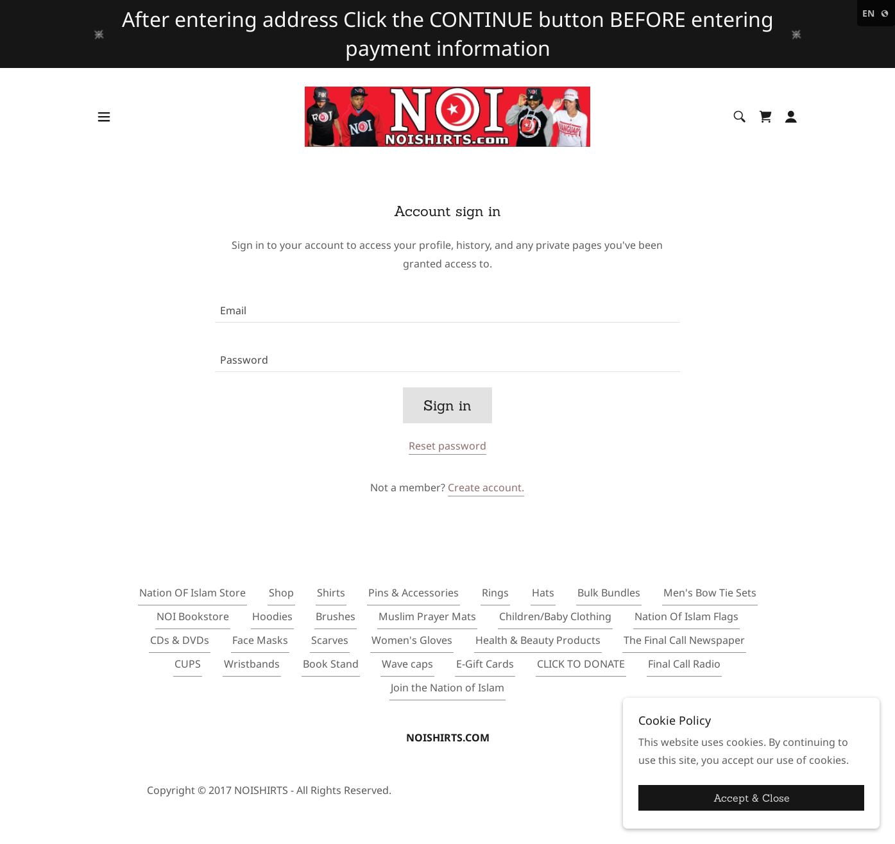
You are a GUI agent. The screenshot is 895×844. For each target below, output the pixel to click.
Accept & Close (751, 797)
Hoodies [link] (272, 616)
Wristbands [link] (252, 664)
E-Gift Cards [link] (485, 664)
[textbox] (447, 306)
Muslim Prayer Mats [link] (427, 616)
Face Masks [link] (260, 640)
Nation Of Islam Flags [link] (686, 616)
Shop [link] (281, 593)
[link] (447, 115)
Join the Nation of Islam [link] (447, 687)
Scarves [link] (329, 640)
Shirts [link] (331, 593)
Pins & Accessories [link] (413, 593)
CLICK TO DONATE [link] (581, 664)
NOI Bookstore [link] (193, 616)
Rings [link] (495, 593)
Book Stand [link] (331, 664)
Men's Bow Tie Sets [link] (709, 593)
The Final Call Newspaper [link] (684, 640)
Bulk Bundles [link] (608, 593)
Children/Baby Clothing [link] (555, 616)
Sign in (447, 405)
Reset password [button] (447, 446)
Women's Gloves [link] (411, 640)
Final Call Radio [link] (684, 664)
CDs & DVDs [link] (179, 640)
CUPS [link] (188, 664)
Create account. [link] (486, 487)
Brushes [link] (335, 616)
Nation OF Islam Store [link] (192, 593)
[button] (104, 117)
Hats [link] (543, 593)
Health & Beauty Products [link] (538, 640)
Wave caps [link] (407, 664)
